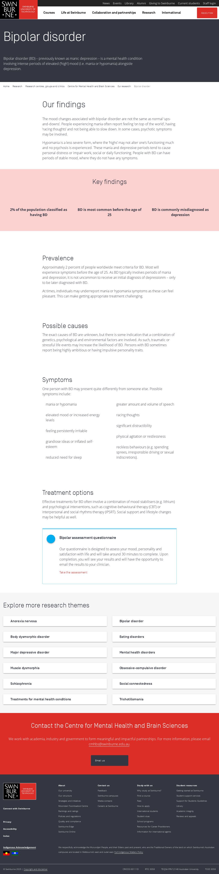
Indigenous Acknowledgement (19, 847)
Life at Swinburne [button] (74, 14)
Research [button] (149, 14)
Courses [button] (49, 14)
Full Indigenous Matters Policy (128, 851)
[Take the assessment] (73, 572)
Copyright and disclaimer (35, 869)
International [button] (172, 14)
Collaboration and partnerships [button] (114, 14)
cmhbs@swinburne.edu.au (109, 744)
